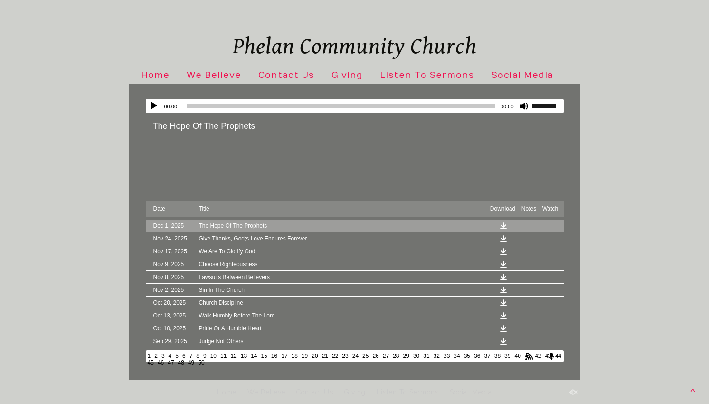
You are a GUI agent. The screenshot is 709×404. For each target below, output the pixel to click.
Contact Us (286, 75)
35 (467, 356)
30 (416, 356)
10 (213, 356)
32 (437, 356)
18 (295, 356)
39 (507, 356)
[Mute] (524, 106)
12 (233, 356)
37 (487, 356)
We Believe (214, 75)
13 (244, 356)
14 (254, 356)
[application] (355, 106)
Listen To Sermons (427, 75)
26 (375, 356)
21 (325, 356)
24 (355, 356)
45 (151, 362)
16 (274, 356)
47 (171, 362)
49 (191, 362)
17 (284, 356)
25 (365, 356)
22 (335, 356)
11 (223, 356)
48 (181, 362)
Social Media (522, 75)
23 (345, 356)
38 (497, 356)
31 (426, 356)
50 (201, 362)
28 (396, 356)
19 (305, 356)
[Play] (154, 106)
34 (457, 356)
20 (315, 356)
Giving (347, 75)
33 (447, 356)
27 (386, 356)
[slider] (341, 106)
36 (477, 356)
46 (161, 362)
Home (155, 75)
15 (264, 356)
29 (406, 356)
